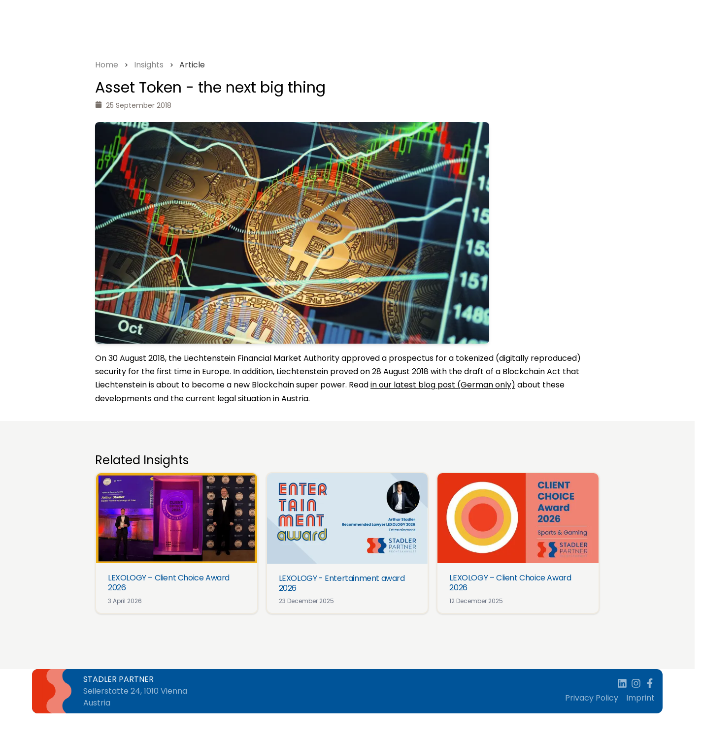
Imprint (640, 698)
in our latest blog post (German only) (442, 384)
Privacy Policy (591, 698)
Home (106, 64)
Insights (149, 64)
